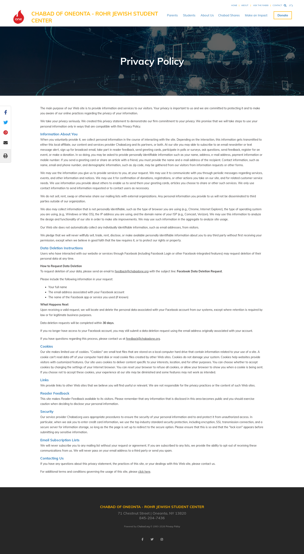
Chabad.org (143, 526)
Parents (172, 15)
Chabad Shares (229, 15)
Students (189, 15)
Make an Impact (256, 15)
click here (144, 471)
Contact (277, 5)
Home (234, 5)
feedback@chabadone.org (132, 271)
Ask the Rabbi (261, 5)
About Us (207, 15)
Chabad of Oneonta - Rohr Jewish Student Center (94, 17)
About (244, 5)
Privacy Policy (173, 526)
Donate (282, 15)
